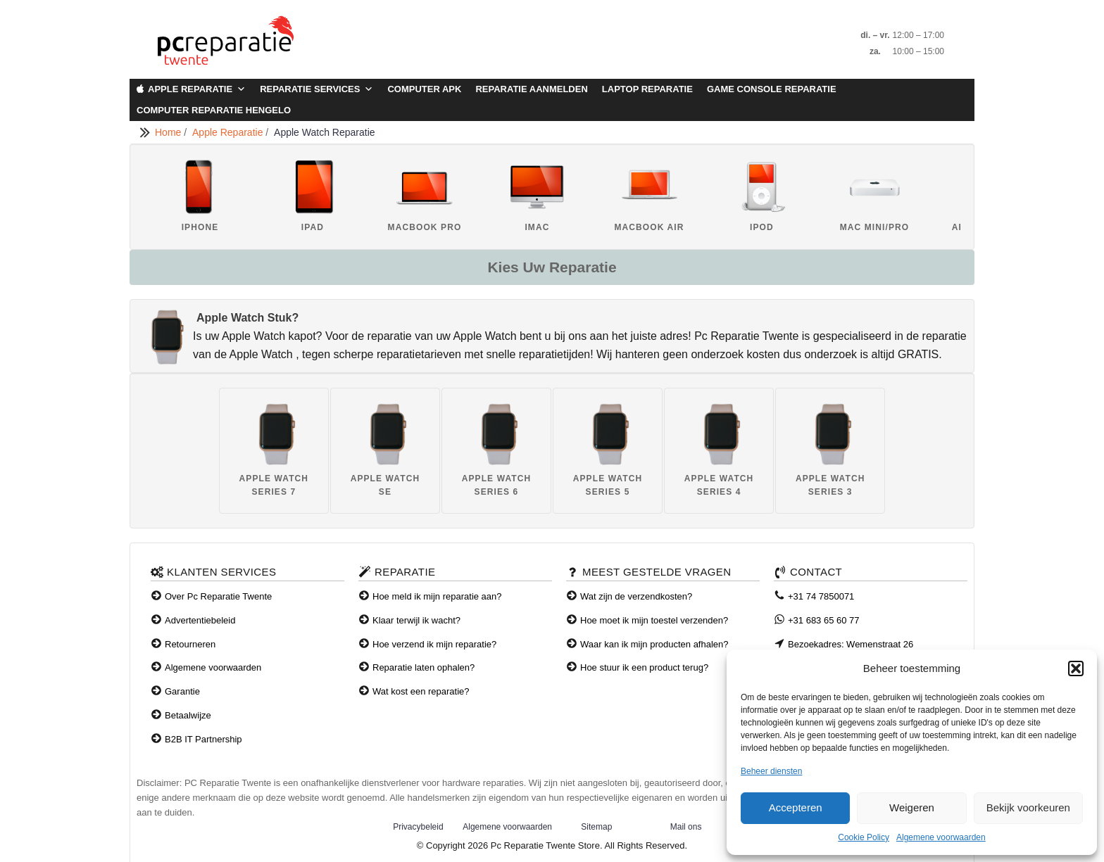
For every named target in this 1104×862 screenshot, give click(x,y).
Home (169, 132)
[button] (1076, 668)
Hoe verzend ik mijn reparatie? (434, 644)
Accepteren (795, 807)
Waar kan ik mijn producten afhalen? (654, 644)
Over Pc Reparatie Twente (218, 596)
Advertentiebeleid (200, 620)
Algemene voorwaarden (941, 837)
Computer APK (424, 89)
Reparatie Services (316, 89)
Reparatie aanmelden (531, 89)
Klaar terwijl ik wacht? (416, 620)
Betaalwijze (188, 715)
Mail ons (686, 827)
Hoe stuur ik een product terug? (644, 667)
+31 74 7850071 (821, 596)
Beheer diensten (771, 771)
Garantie (182, 691)
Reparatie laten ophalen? (423, 667)
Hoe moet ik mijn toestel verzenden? (654, 620)
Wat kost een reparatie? (421, 691)
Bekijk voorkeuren (1028, 807)
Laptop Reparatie (647, 89)
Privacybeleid (418, 827)
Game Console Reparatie (771, 89)
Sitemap (596, 827)
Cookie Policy (863, 837)
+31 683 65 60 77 (824, 620)
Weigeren (911, 807)
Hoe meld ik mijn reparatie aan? (437, 596)
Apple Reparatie (197, 89)
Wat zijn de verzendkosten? (636, 596)
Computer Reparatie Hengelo (214, 110)
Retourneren (190, 644)
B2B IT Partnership (203, 739)
